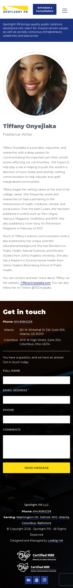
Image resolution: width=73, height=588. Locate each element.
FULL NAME (11, 370)
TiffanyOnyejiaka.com (35, 283)
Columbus (29, 523)
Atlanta (64, 517)
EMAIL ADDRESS (16, 390)
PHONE (8, 410)
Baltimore (44, 523)
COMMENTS (12, 429)
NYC (55, 517)
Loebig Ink (55, 540)
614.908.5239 (23, 321)
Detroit (45, 517)
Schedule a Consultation (44, 9)
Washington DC (27, 517)
